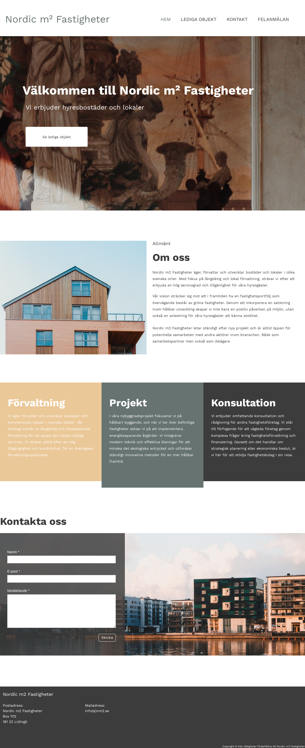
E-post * (13, 571)
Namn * (13, 552)
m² (57, 19)
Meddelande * (18, 591)
